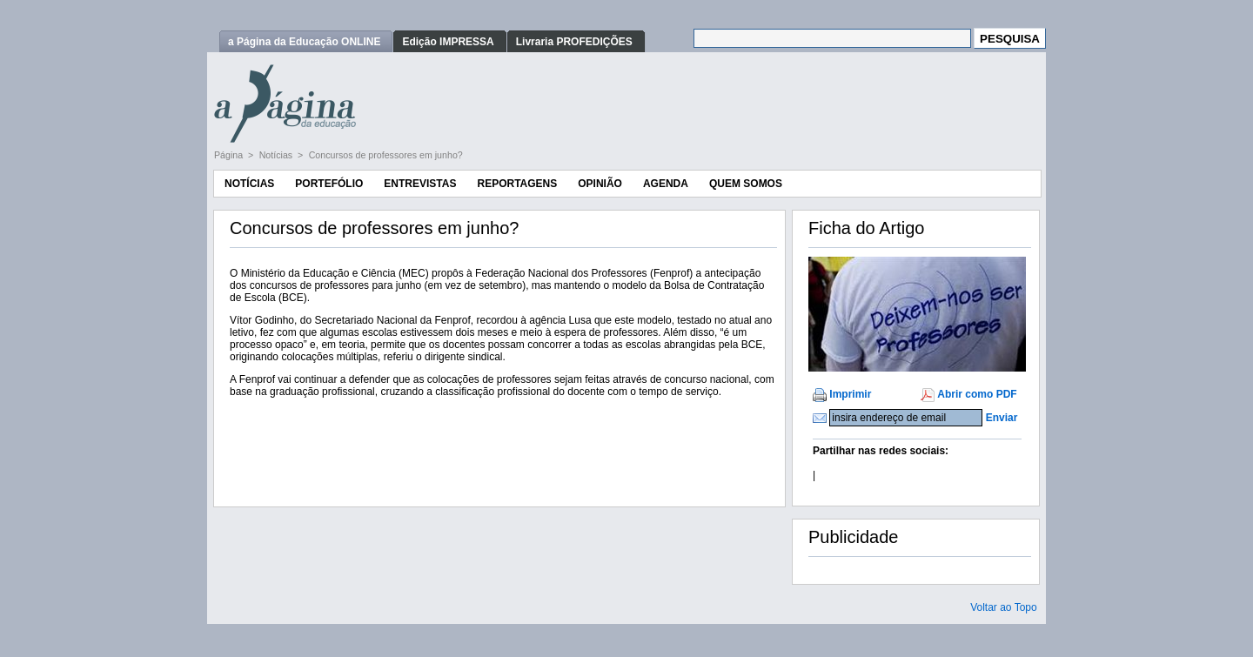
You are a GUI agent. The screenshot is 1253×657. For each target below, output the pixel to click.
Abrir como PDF (976, 394)
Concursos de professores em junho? (386, 155)
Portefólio (329, 184)
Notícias (277, 155)
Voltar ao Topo (1003, 607)
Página (229, 155)
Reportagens (517, 184)
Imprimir (850, 394)
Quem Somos (745, 184)
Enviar (1002, 418)
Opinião (600, 184)
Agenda (665, 184)
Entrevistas (420, 184)
